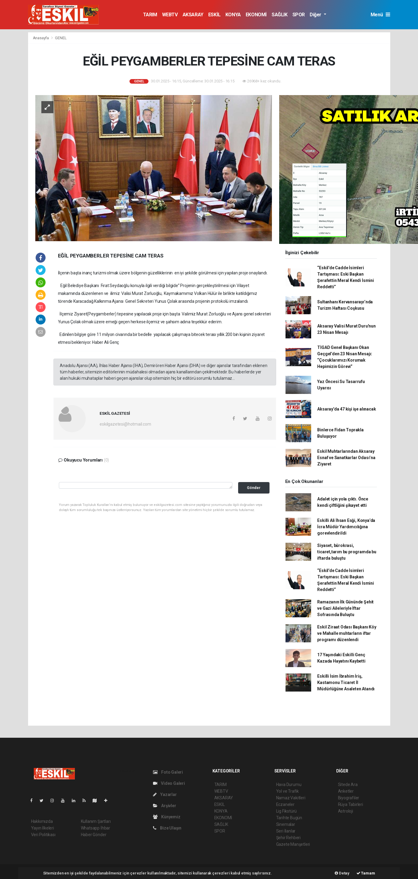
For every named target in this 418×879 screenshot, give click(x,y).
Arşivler (164, 805)
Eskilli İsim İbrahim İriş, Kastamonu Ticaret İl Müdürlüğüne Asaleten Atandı (346, 682)
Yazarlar (165, 794)
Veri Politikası (43, 834)
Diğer (316, 15)
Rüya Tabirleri (350, 804)
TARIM (150, 15)
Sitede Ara (348, 784)
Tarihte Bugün (289, 817)
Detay (342, 873)
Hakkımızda (42, 821)
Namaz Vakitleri (290, 797)
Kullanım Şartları (96, 821)
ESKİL (214, 15)
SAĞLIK (280, 15)
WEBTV (170, 15)
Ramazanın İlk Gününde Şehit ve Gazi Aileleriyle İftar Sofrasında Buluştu (345, 608)
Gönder (253, 487)
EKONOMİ (256, 15)
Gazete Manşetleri (293, 844)
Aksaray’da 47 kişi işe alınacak (346, 409)
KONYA (233, 15)
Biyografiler (348, 797)
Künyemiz (166, 816)
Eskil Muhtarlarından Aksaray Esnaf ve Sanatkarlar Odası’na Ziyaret (346, 457)
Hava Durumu (289, 784)
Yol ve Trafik (287, 791)
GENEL (60, 38)
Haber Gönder (94, 834)
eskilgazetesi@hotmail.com (125, 424)
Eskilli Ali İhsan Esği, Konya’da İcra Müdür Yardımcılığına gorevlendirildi (346, 526)
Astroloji (345, 811)
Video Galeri (169, 783)
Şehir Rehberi (288, 837)
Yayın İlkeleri (42, 828)
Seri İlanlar (286, 831)
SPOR (298, 15)
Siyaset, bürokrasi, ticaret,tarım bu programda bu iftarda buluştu (346, 552)
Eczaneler (285, 804)
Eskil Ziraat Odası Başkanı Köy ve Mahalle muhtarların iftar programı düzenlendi (346, 633)
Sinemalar (285, 824)
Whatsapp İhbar (95, 828)
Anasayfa (41, 38)
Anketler (346, 791)
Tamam (365, 873)
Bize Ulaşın (167, 828)
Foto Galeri (168, 772)
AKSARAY (193, 15)
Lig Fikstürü (286, 811)
